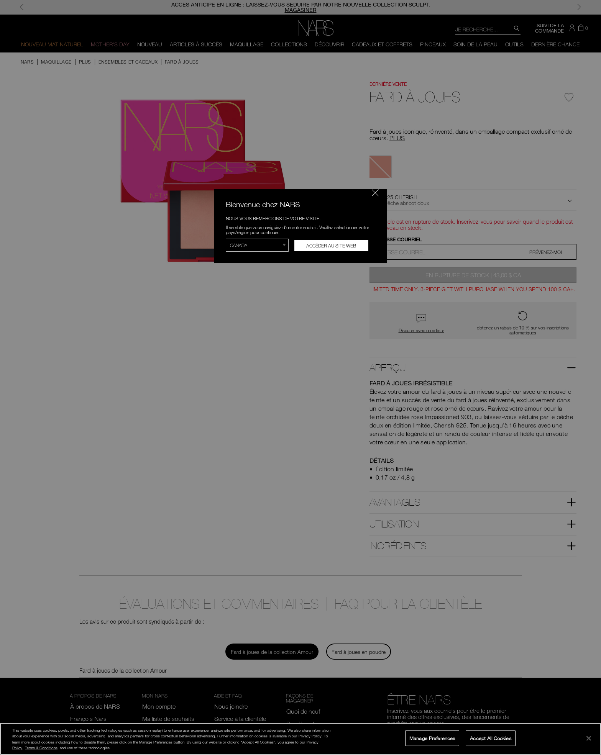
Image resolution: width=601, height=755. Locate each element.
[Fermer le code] (375, 193)
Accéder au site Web (331, 245)
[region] (300, 739)
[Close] (588, 738)
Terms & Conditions (41, 747)
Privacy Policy (310, 736)
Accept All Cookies (490, 738)
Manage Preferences (432, 738)
